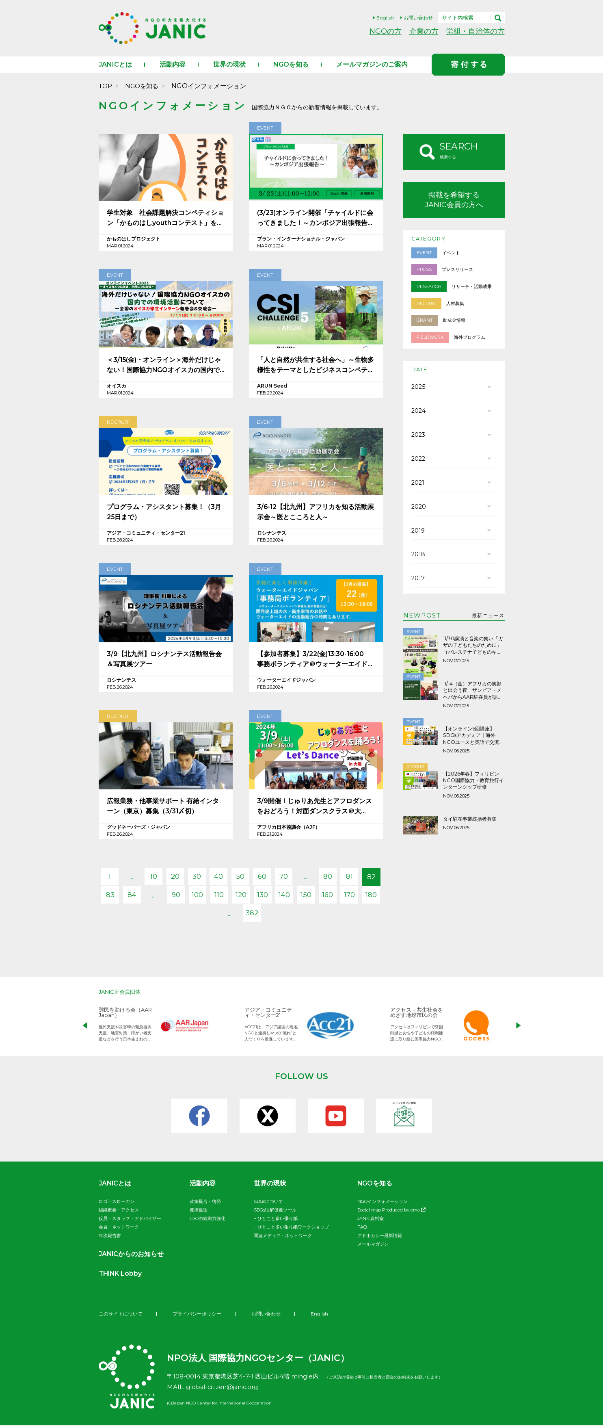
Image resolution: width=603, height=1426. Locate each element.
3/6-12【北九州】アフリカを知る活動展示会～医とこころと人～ (316, 513)
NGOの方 (386, 31)
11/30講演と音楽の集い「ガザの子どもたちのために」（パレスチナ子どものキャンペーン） (473, 651)
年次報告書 (110, 1237)
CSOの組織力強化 (207, 1219)
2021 (417, 487)
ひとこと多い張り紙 (277, 1219)
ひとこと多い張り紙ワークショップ (293, 1228)
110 (252, 896)
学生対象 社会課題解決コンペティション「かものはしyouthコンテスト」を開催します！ (165, 220)
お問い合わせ (418, 18)
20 (185, 878)
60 (274, 878)
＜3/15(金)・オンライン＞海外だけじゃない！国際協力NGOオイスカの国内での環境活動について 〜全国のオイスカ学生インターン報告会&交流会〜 (164, 367)
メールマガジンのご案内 (372, 65)
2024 (418, 414)
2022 (418, 462)
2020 (418, 511)
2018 (418, 560)
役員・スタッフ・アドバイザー (130, 1219)
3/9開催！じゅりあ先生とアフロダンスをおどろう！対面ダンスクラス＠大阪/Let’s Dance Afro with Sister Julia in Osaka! (314, 808)
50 (252, 878)
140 (318, 896)
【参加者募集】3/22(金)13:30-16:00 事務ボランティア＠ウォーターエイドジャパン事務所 (315, 661)
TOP (105, 87)
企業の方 (424, 31)
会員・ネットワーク (119, 1228)
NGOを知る (291, 65)
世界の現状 (229, 65)
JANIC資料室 (370, 1219)
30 (207, 878)
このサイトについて (121, 1315)
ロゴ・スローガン (116, 1202)
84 (162, 896)
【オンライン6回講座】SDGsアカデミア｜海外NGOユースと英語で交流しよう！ (473, 741)
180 (229, 914)
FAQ (362, 1228)
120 (274, 896)
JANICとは (115, 65)
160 (363, 896)
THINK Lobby (121, 1275)
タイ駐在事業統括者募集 (470, 824)
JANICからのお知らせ (131, 1255)
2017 (418, 584)
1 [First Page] (118, 878)
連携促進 (198, 1211)
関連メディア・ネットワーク (283, 1237)
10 (162, 878)
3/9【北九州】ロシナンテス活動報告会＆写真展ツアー (164, 660)
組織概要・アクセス (119, 1211)
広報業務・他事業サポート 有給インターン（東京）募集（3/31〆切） (163, 807)
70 (296, 878)
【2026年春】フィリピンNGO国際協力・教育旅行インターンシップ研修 (473, 785)
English (385, 18)
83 (140, 896)
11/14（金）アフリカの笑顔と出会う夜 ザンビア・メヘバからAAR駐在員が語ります (473, 696)
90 (207, 896)
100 (229, 896)
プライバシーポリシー (197, 1315)
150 (341, 896)
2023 (418, 438)
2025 (418, 389)
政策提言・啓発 (205, 1202)
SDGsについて (268, 1202)
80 (341, 878)
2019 (418, 536)
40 (229, 878)
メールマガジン (373, 1245)
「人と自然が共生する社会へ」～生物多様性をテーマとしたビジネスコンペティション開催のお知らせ (315, 367)
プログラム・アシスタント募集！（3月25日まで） (164, 513)
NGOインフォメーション (382, 1202)
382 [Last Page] (274, 914)
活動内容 (173, 65)
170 (207, 914)
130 (296, 896)
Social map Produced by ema (391, 1211)
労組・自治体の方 (475, 31)
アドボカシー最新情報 (379, 1237)
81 (363, 878)
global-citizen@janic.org (223, 1388)
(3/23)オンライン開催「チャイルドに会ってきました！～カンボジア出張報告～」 (315, 220)
